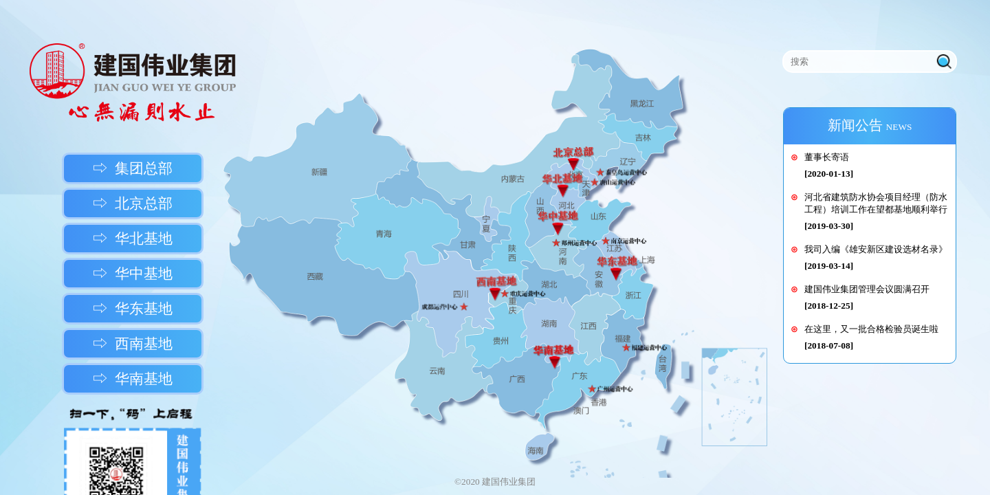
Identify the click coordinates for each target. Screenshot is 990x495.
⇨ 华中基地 (133, 273)
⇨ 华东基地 (133, 308)
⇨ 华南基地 (133, 379)
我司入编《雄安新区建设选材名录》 (875, 249)
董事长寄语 (826, 157)
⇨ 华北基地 (133, 238)
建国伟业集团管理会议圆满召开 (867, 289)
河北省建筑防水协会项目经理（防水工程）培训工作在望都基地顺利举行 (875, 203)
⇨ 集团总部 (133, 168)
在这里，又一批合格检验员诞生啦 (871, 329)
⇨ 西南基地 (133, 344)
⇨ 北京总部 (133, 203)
